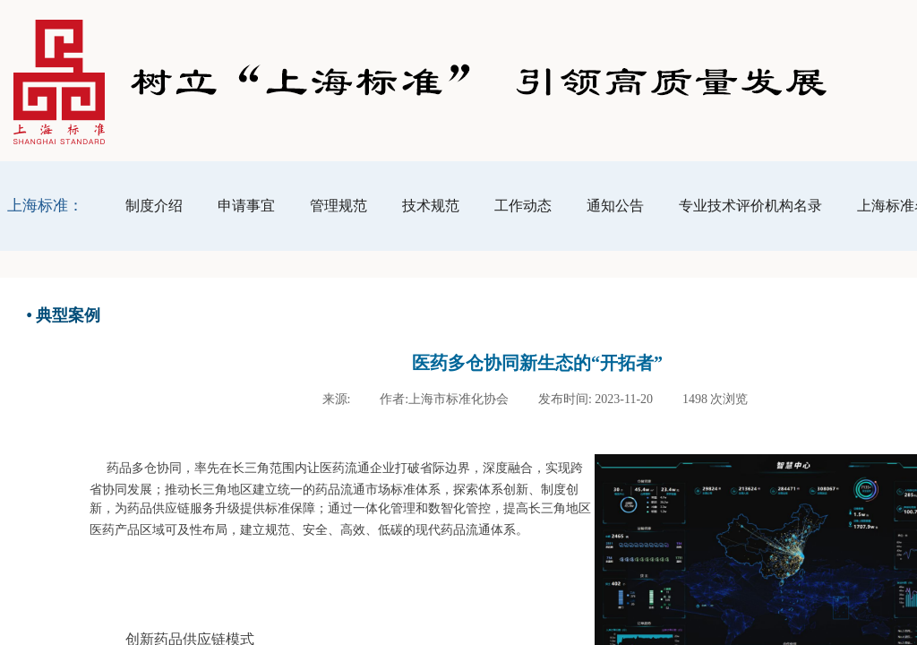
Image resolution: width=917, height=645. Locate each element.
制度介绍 (154, 205)
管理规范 (338, 205)
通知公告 (615, 205)
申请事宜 (246, 205)
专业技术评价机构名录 (750, 205)
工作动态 (523, 205)
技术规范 (430, 205)
